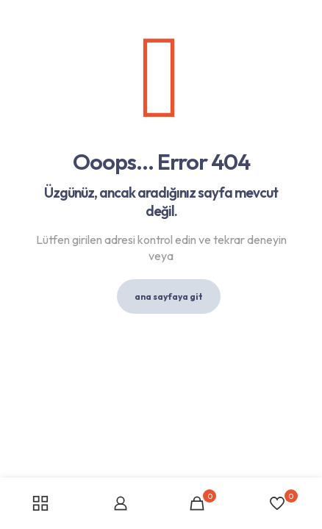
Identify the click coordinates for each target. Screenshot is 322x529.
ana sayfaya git (169, 296)
